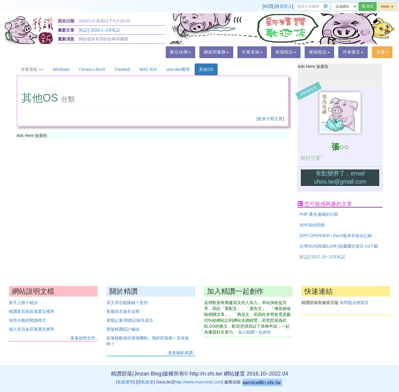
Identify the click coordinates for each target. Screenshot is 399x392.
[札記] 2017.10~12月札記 (322, 256)
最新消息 (66, 39)
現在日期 (66, 21)
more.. (387, 6)
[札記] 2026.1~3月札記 (99, 30)
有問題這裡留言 (354, 302)
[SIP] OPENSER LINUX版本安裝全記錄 (335, 235)
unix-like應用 (178, 69)
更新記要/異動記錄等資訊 (129, 320)
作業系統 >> (32, 69)
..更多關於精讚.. (180, 352)
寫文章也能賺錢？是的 (127, 302)
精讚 (268, 6)
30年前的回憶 (312, 225)
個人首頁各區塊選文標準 (31, 329)
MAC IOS (148, 69)
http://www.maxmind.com (198, 382)
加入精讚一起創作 (254, 332)
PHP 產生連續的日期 (318, 214)
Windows (61, 69)
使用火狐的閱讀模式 (27, 320)
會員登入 (283, 6)
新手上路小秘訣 (23, 302)
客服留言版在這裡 (122, 311)
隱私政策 (145, 382)
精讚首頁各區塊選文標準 (31, 311)
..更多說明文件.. (83, 338)
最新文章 (66, 30)
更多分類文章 (270, 118)
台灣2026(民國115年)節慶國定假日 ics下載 (338, 246)
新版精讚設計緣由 (122, 329)
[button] (180, 52)
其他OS (206, 69)
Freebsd (122, 69)
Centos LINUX (92, 69)
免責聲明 (125, 382)
